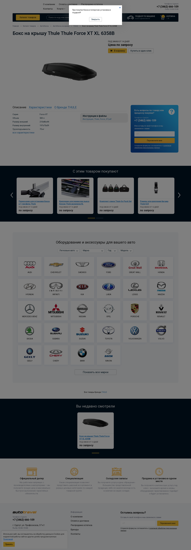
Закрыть (95, 19)
